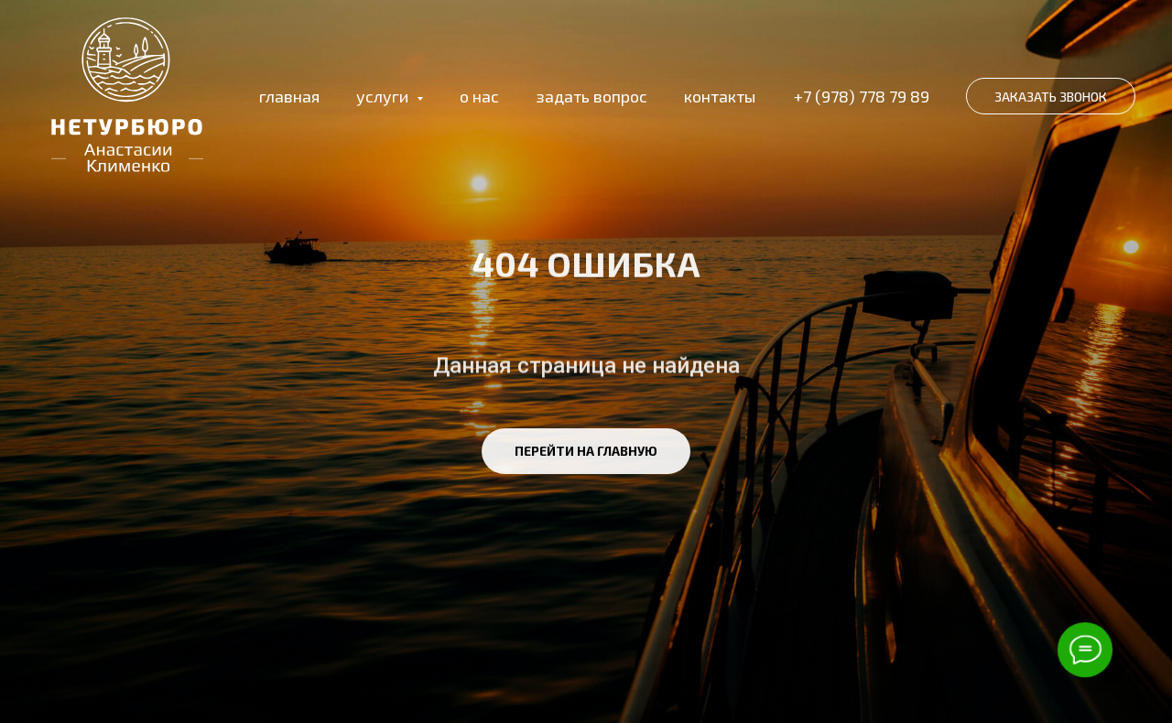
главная (289, 96)
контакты (719, 96)
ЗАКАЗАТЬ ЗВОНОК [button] (1050, 96)
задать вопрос (591, 96)
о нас (479, 96)
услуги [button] (384, 96)
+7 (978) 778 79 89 (861, 96)
